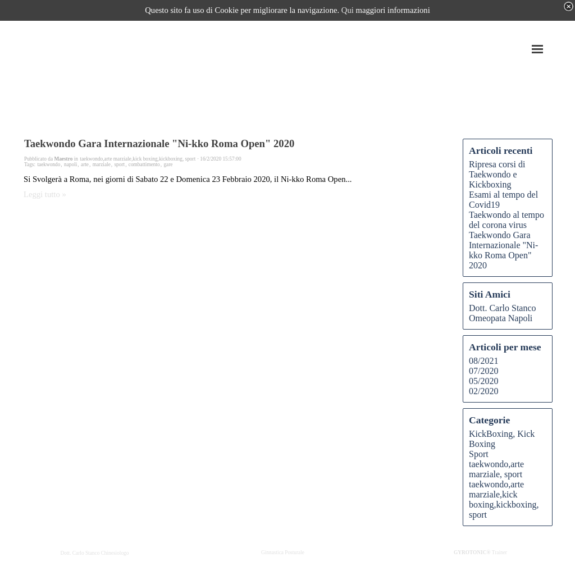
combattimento (144, 164)
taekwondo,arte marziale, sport (496, 469)
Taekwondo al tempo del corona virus (506, 220)
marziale (102, 164)
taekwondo (48, 164)
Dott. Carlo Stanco (502, 308)
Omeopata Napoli (500, 318)
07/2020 (483, 371)
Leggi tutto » (45, 194)
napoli (70, 164)
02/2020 (483, 391)
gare (167, 164)
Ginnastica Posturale (282, 552)
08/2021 (483, 361)
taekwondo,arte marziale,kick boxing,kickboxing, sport (504, 499)
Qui (347, 10)
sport (119, 164)
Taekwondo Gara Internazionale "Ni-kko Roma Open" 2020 (159, 143)
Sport (479, 454)
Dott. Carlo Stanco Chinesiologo (95, 553)
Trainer (480, 552)
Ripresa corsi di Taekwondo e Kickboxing (497, 174)
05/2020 (483, 381)
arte (85, 164)
